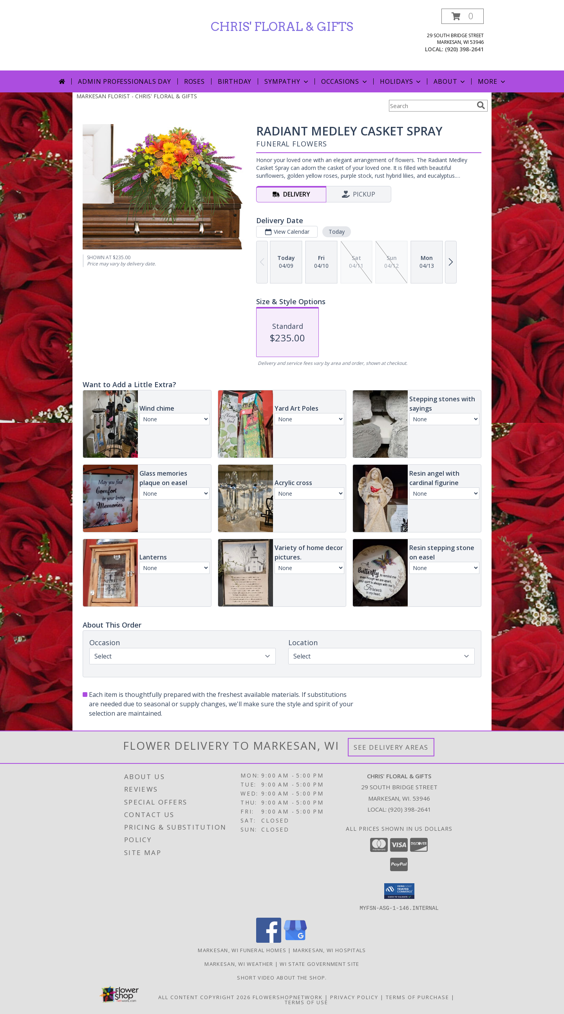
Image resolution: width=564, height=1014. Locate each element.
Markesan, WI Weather (238, 963)
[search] (481, 105)
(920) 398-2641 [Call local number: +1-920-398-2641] (464, 49)
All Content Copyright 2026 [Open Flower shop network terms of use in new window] (204, 996)
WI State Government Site (319, 963)
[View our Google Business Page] (295, 940)
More (492, 81)
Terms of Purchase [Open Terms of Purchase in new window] (417, 996)
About (450, 81)
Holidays (401, 81)
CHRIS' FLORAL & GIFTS (282, 27)
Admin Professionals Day (124, 81)
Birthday (234, 81)
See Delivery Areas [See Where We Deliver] (391, 747)
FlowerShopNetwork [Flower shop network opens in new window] (288, 996)
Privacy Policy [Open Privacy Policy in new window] (354, 996)
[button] (462, 16)
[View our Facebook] (268, 940)
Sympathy (286, 81)
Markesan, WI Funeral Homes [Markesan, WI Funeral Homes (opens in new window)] (242, 949)
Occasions (345, 81)
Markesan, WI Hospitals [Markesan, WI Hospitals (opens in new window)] (329, 949)
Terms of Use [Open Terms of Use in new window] (306, 1001)
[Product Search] (431, 105)
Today (337, 231)
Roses (194, 81)
